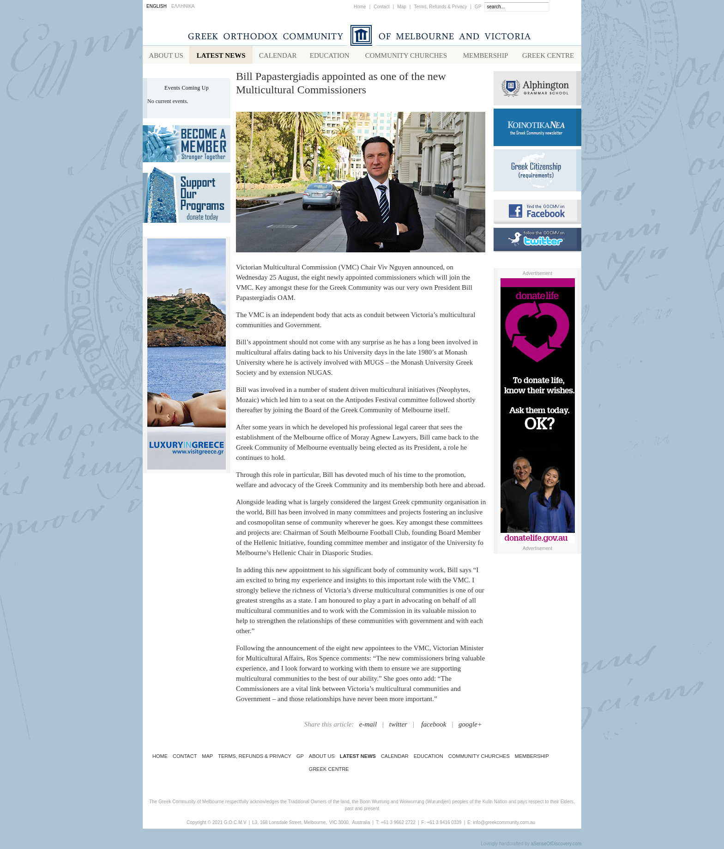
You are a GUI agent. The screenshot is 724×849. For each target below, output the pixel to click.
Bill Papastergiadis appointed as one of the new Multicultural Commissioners (341, 85)
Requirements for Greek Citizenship (537, 172)
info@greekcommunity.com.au (504, 824)
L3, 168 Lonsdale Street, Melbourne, (289, 824)
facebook (433, 726)
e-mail (368, 726)
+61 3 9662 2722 (398, 824)
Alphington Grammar (537, 90)
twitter (398, 726)
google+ (470, 726)
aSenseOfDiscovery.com (556, 845)
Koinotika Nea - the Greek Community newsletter (537, 129)
